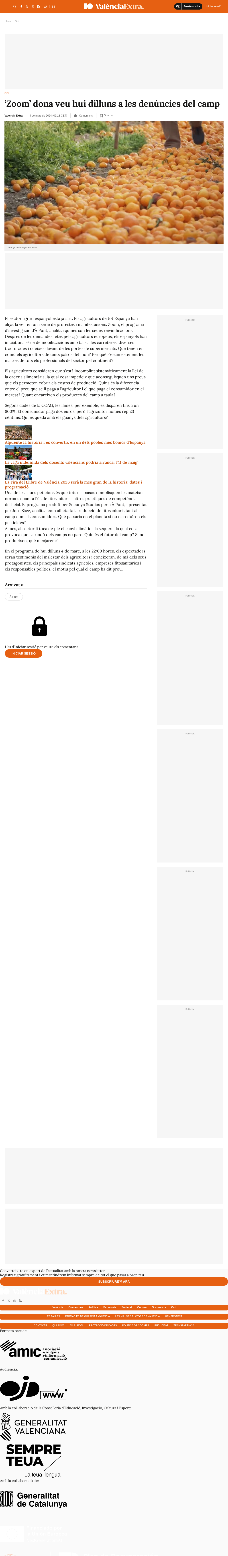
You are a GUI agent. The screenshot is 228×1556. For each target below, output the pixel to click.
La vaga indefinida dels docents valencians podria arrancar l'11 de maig (71, 462)
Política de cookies (135, 1325)
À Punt (14, 597)
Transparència (184, 1325)
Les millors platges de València (137, 1316)
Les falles (53, 1316)
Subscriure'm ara (114, 1281)
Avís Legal (77, 1325)
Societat (127, 1307)
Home (8, 21)
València (58, 1307)
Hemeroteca (174, 1316)
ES (53, 6)
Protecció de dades (103, 1325)
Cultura (142, 1307)
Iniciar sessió (24, 653)
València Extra (13, 115)
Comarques (76, 1307)
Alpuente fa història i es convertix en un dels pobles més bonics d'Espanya (75, 442)
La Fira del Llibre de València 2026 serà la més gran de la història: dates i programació (73, 485)
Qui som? (58, 1325)
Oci (6, 93)
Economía (109, 1307)
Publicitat (161, 1325)
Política (93, 1307)
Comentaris (83, 115)
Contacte (40, 1325)
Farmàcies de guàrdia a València (87, 1316)
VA (45, 6)
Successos (159, 1307)
